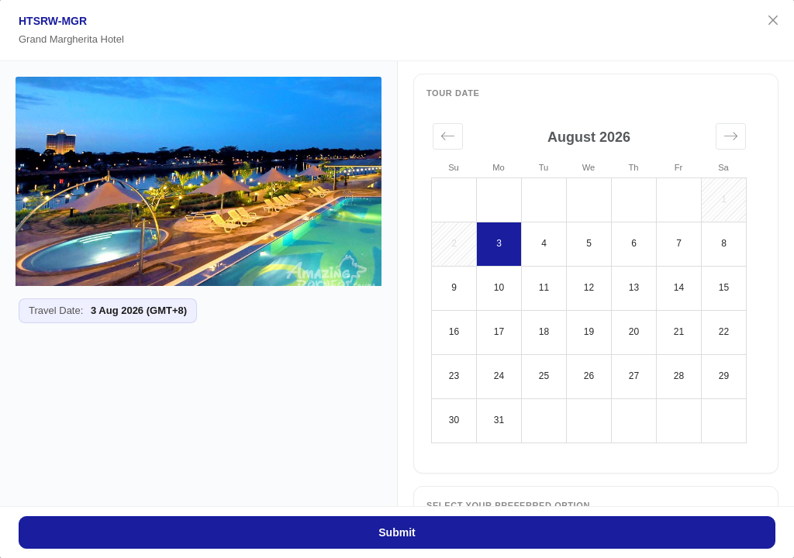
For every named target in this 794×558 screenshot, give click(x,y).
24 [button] (499, 375)
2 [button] (454, 243)
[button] (448, 136)
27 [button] (634, 375)
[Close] (773, 21)
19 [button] (589, 331)
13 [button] (634, 287)
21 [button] (679, 331)
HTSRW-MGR (53, 21)
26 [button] (589, 375)
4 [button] (544, 243)
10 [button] (499, 287)
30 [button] (454, 420)
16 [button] (454, 331)
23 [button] (454, 375)
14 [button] (679, 287)
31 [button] (499, 420)
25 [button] (544, 375)
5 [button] (589, 243)
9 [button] (454, 287)
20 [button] (634, 331)
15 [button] (724, 287)
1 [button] (724, 199)
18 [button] (544, 331)
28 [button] (679, 375)
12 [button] (589, 287)
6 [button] (634, 243)
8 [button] (724, 243)
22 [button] (724, 331)
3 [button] (499, 243)
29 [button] (724, 375)
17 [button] (499, 331)
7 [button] (679, 243)
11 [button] (544, 287)
